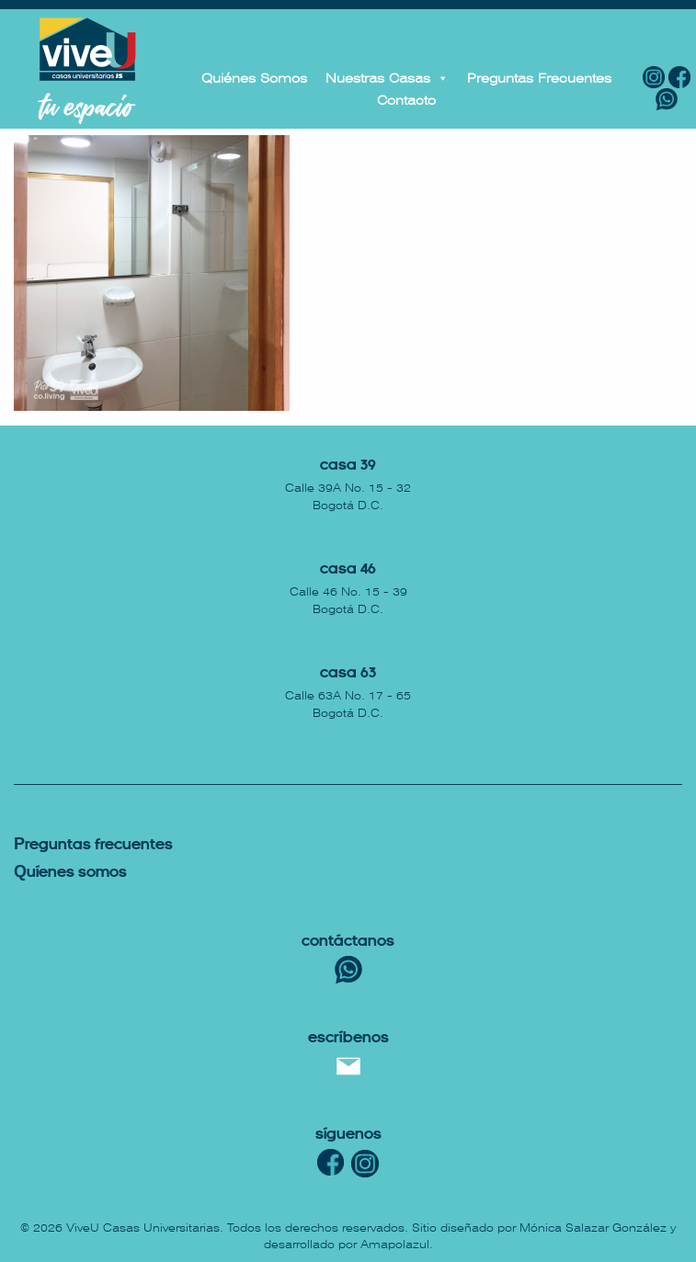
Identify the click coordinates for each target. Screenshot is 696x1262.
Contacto (406, 100)
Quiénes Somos (254, 78)
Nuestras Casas (387, 78)
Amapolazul (394, 1244)
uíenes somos (70, 873)
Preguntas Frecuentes (539, 78)
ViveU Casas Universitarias (143, 1228)
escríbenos (348, 1038)
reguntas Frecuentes (93, 845)
